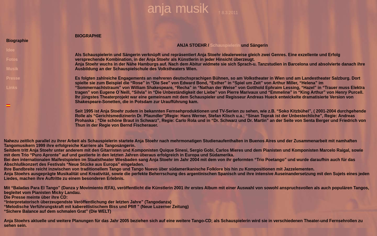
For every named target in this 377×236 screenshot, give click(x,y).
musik (191, 8)
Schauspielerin (225, 45)
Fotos (12, 59)
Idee (10, 50)
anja (159, 8)
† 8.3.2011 (227, 12)
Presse (13, 78)
